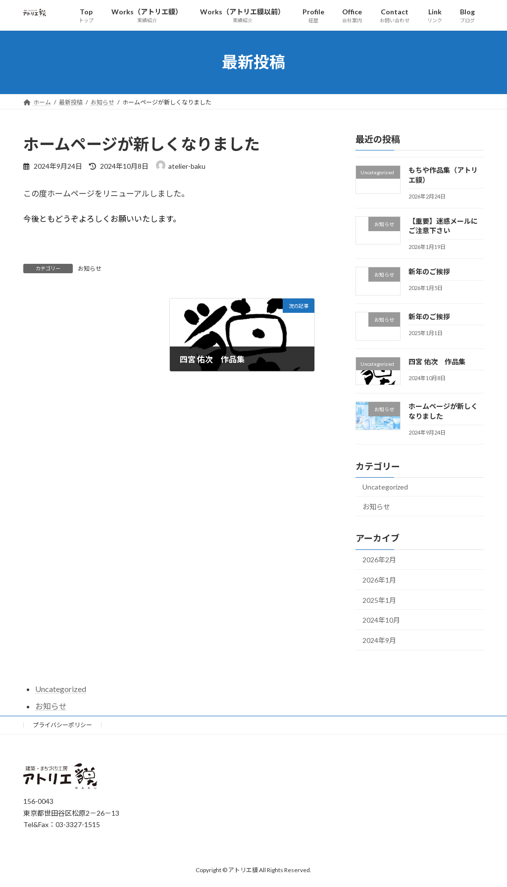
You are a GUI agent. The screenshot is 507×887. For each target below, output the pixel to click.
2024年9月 (379, 640)
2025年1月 (379, 599)
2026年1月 (379, 580)
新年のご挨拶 (429, 271)
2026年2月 (379, 559)
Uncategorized (385, 487)
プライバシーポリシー (62, 725)
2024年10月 (381, 620)
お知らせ (89, 268)
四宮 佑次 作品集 (436, 361)
